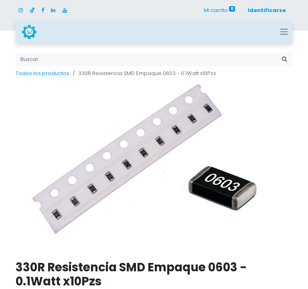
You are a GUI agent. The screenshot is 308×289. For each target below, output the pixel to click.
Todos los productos (42, 73)
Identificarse (267, 10)
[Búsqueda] (284, 59)
